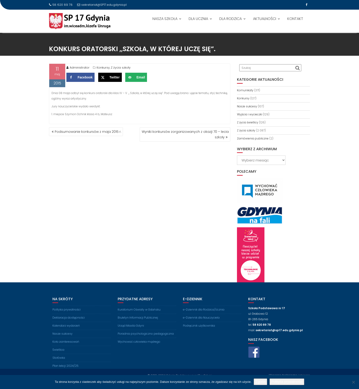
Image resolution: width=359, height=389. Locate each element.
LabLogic (304, 375)
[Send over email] (136, 78)
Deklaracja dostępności (68, 321)
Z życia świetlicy (247, 122)
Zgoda (260, 381)
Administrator (78, 68)
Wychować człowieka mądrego (139, 345)
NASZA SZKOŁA (164, 18)
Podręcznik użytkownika (199, 329)
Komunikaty (245, 90)
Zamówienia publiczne (253, 138)
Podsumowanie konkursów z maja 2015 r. (88, 131)
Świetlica (58, 353)
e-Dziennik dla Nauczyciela (201, 321)
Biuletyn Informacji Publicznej (138, 321)
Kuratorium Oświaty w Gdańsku (139, 313)
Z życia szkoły (121, 68)
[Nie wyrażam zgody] (353, 382)
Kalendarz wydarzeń (66, 329)
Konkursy (103, 68)
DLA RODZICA (230, 18)
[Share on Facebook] (80, 78)
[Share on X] (110, 78)
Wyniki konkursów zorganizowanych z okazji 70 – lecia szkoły (185, 134)
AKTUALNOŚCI (264, 18)
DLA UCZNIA (198, 18)
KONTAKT (295, 18)
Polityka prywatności (66, 313)
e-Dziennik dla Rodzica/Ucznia (203, 313)
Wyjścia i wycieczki (249, 114)
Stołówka (58, 361)
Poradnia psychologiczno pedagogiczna (146, 337)
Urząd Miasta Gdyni (131, 329)
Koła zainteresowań (65, 345)
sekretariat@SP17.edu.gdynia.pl (102, 5)
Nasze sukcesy (247, 106)
